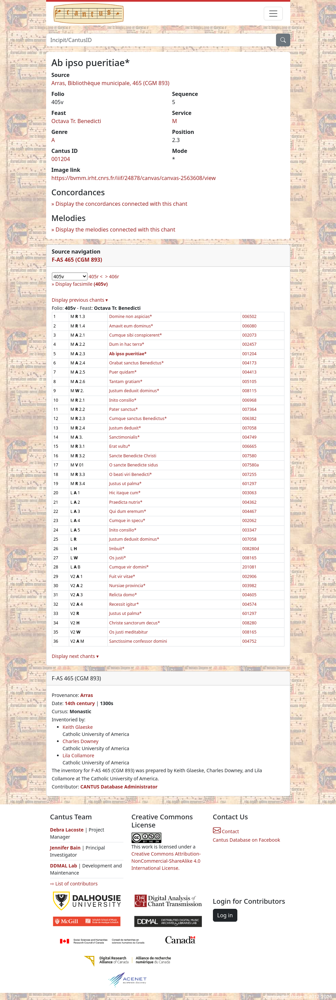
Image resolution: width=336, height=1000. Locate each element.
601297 (249, 483)
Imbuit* (116, 549)
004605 (249, 595)
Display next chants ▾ (75, 656)
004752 (249, 641)
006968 (249, 400)
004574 (249, 604)
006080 (249, 326)
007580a (250, 465)
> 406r (112, 276)
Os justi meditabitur (128, 632)
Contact (226, 831)
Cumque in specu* (127, 520)
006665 (249, 446)
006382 (249, 418)
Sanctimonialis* (124, 437)
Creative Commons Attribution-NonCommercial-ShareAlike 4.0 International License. (166, 861)
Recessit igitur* (124, 604)
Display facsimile (81, 284)
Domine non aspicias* (130, 316)
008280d (250, 549)
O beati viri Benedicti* (130, 474)
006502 (249, 316)
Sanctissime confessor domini (138, 641)
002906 (249, 576)
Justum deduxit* (125, 428)
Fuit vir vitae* (122, 576)
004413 (249, 372)
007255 (249, 474)
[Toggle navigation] (273, 13)
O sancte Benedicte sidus (133, 465)
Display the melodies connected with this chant (115, 229)
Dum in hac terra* (126, 344)
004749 (249, 437)
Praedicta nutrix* (125, 502)
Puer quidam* (123, 372)
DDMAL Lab (63, 865)
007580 (249, 456)
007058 (249, 428)
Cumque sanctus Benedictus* (138, 418)
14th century (80, 703)
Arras (86, 695)
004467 (249, 511)
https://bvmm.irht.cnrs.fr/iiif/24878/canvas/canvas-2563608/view (134, 178)
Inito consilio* (122, 400)
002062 (249, 520)
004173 (249, 363)
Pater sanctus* (123, 409)
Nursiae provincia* (127, 585)
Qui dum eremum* (127, 511)
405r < (95, 276)
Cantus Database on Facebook (246, 840)
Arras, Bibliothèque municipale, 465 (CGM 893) (111, 83)
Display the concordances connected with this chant (121, 203)
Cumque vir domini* (129, 567)
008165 (249, 558)
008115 (249, 391)
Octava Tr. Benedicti (76, 121)
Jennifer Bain (66, 847)
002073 (249, 335)
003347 (249, 530)
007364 (249, 409)
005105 (249, 381)
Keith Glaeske (78, 727)
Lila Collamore (78, 755)
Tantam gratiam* (125, 381)
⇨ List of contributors (74, 883)
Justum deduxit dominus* (134, 391)
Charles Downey (81, 741)
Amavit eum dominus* (131, 326)
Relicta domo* (123, 595)
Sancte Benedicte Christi (132, 456)
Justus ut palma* (125, 483)
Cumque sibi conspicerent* (135, 335)
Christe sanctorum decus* (134, 623)
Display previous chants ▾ (80, 300)
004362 (249, 502)
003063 (249, 493)
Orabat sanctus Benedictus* (136, 363)
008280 (249, 623)
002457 (249, 344)
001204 (61, 159)
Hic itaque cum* (125, 493)
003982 (249, 585)
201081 (249, 567)
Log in (225, 915)
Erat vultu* (119, 446)
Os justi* (117, 558)
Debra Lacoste (67, 829)
